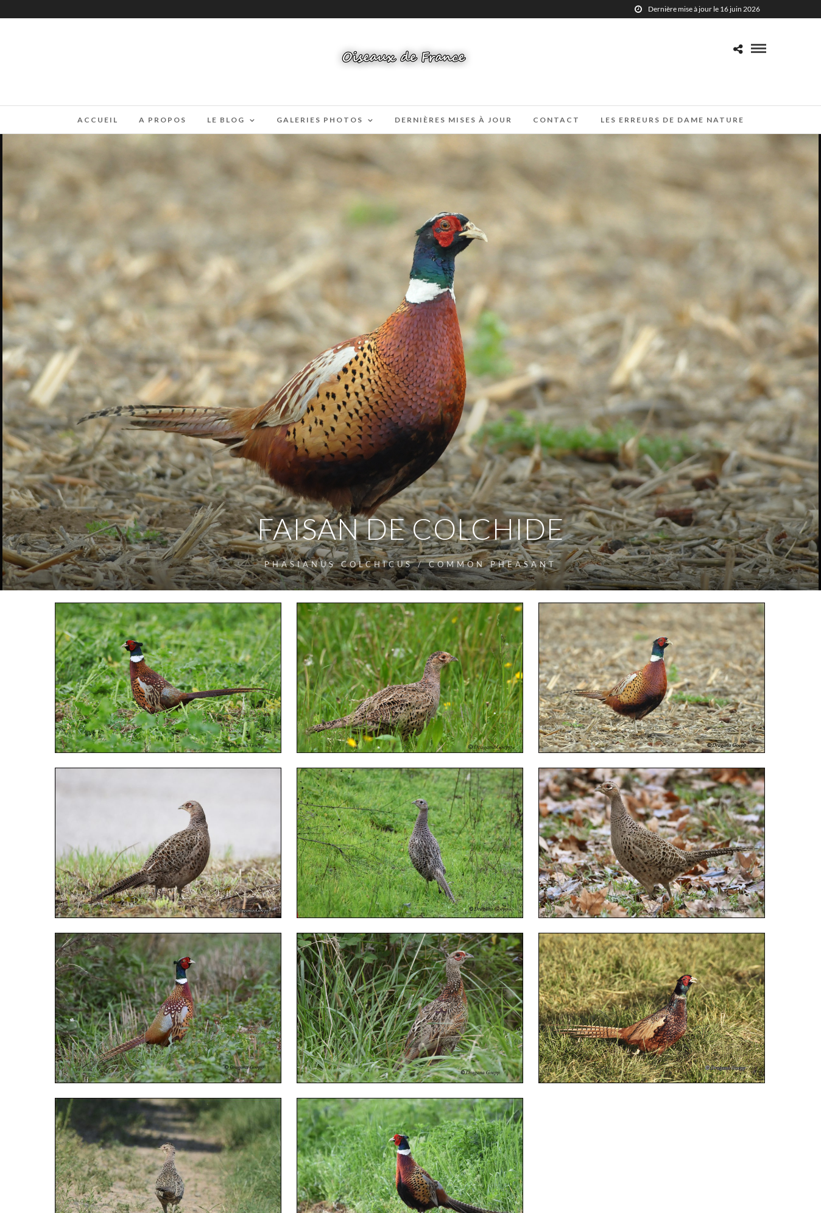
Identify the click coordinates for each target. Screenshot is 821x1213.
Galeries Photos (320, 119)
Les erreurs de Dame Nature (672, 119)
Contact (556, 119)
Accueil (97, 119)
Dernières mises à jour (453, 119)
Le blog (226, 119)
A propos (162, 119)
